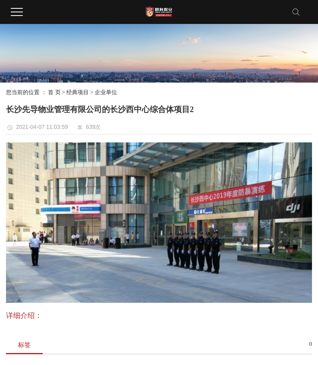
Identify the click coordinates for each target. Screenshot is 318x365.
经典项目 (77, 92)
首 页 (54, 92)
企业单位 (106, 92)
